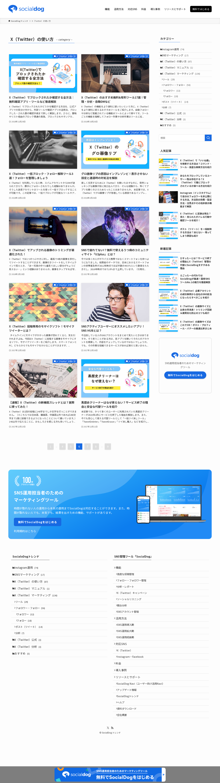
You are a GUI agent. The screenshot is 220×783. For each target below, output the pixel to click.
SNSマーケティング (176, 57)
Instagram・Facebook (132, 674)
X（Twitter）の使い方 (178, 64)
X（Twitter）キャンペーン (134, 598)
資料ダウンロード (129, 736)
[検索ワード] (185, 153)
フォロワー (174, 99)
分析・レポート (127, 591)
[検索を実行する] (208, 153)
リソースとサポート (129, 698)
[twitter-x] (108, 757)
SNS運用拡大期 (127, 644)
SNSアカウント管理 (130, 620)
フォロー (173, 105)
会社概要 (124, 743)
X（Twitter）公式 (175, 125)
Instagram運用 (174, 50)
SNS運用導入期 (127, 636)
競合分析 (124, 613)
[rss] (112, 757)
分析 (168, 118)
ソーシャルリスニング (131, 605)
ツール (170, 85)
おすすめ (170, 140)
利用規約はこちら (25, 531)
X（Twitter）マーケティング (182, 78)
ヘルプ (122, 729)
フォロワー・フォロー (178, 92)
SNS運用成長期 (127, 651)
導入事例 (122, 690)
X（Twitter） (127, 667)
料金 (120, 682)
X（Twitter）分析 (175, 133)
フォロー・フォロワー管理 (133, 583)
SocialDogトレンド (130, 721)
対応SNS (122, 659)
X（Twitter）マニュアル (178, 71)
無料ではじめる (200, 9)
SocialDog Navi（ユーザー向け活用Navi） (143, 706)
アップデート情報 (129, 714)
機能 (120, 568)
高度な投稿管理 (127, 576)
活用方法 (122, 628)
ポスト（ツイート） (177, 112)
